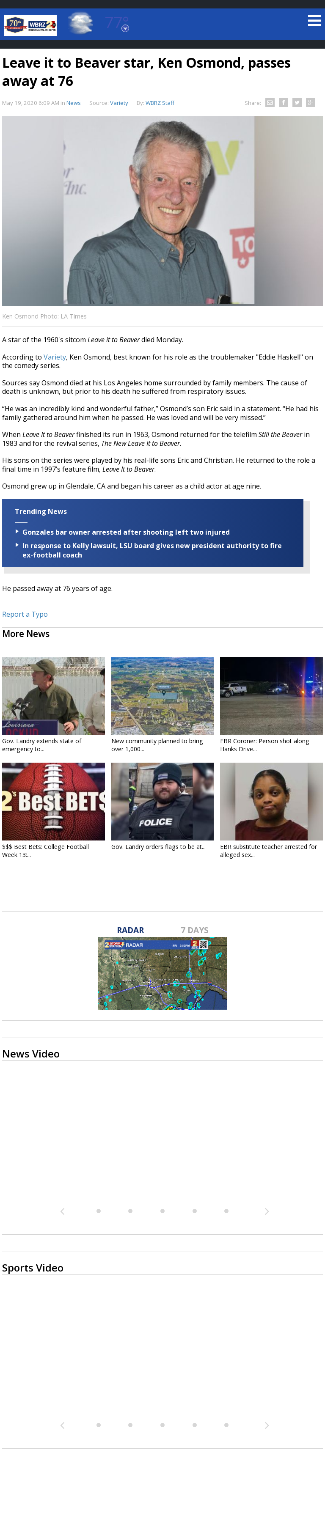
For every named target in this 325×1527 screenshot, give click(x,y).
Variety (55, 357)
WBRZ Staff (160, 103)
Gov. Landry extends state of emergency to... (41, 745)
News (73, 103)
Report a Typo (25, 614)
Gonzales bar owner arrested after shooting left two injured (126, 532)
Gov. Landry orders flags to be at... (158, 847)
